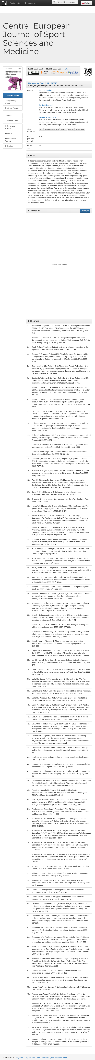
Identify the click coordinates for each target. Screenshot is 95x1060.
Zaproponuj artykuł (10, 102)
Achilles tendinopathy (52, 129)
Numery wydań (12, 95)
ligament (71, 129)
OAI (66, 69)
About (8, 116)
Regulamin (20, 1058)
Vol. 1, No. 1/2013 (49, 83)
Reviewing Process (10, 127)
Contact (9, 146)
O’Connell (48, 105)
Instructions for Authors (12, 140)
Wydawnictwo (15, 3)
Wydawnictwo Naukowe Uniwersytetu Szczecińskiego (46, 1058)
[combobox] (86, 3)
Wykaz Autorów (12, 108)
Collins (49, 90)
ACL (41, 129)
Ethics (8, 133)
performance (80, 129)
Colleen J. (43, 117)
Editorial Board (12, 121)
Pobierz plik (85, 211)
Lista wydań (34, 83)
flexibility (63, 129)
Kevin (41, 105)
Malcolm (42, 90)
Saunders (52, 117)
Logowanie (30, 3)
